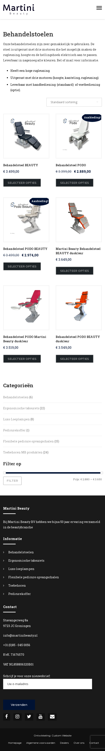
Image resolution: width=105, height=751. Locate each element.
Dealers (64, 742)
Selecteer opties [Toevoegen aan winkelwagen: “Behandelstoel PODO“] (74, 182)
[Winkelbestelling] (74, 102)
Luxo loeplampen (21, 569)
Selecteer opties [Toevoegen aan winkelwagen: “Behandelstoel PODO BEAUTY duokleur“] (74, 358)
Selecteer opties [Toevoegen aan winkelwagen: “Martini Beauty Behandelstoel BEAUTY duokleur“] (74, 270)
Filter (12, 481)
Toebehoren (17, 585)
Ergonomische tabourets (26, 560)
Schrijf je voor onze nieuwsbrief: (47, 681)
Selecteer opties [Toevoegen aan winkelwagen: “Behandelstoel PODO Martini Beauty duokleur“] (22, 358)
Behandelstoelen (21, 552)
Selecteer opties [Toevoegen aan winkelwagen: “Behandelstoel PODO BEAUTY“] (22, 266)
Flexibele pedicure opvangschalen (33, 577)
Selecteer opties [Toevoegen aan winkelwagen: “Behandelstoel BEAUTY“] (22, 182)
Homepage (14, 742)
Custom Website (61, 735)
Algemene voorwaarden (40, 742)
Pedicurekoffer (19, 594)
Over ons (79, 742)
